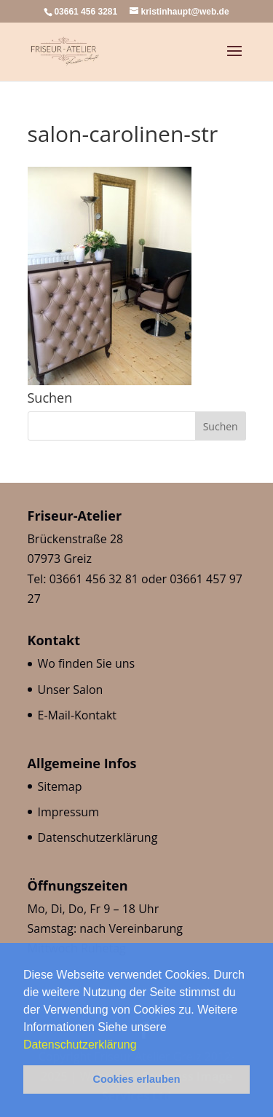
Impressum (68, 812)
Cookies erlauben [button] (137, 1079)
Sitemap (60, 786)
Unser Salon (70, 690)
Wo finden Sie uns (86, 663)
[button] (142, 1045)
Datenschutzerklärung (81, 1044)
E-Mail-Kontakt (77, 715)
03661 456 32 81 (94, 579)
